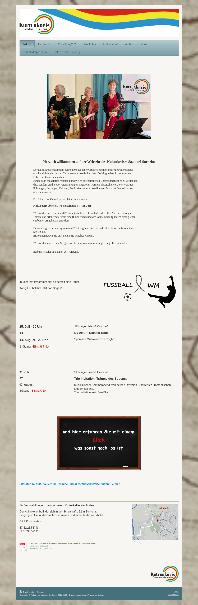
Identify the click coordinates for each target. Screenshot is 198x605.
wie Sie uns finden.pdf (39, 546)
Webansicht (173, 594)
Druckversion (28, 592)
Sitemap (40, 592)
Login (176, 591)
